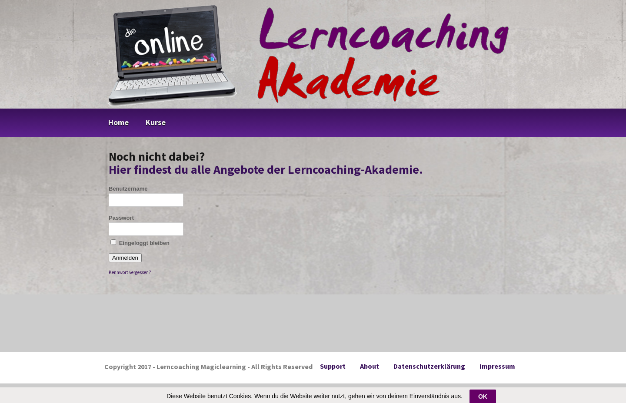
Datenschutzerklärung (429, 366)
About (369, 366)
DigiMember (326, 391)
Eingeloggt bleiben (140, 242)
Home (118, 122)
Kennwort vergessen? (130, 272)
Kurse (156, 122)
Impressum (497, 366)
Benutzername (128, 188)
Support (333, 366)
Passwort (121, 218)
